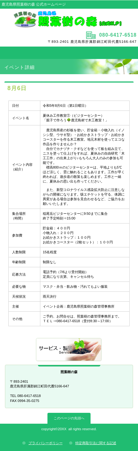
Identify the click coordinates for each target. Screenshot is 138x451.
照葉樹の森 (68, 19)
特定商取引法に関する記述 (95, 443)
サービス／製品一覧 (69, 350)
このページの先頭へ (69, 418)
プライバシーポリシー (46, 443)
